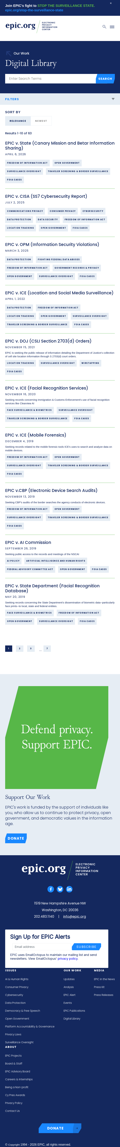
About (11, 1047)
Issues (11, 970)
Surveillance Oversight (19, 1042)
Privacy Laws (13, 1034)
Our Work (72, 970)
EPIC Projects (13, 1055)
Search (105, 79)
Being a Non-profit (16, 1087)
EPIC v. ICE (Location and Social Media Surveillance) (59, 293)
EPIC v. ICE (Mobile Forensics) (35, 435)
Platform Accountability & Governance (29, 1026)
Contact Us (12, 1111)
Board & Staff (13, 1063)
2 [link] (20, 648)
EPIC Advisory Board (17, 1071)
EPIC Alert (69, 995)
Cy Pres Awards (15, 1095)
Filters (60, 99)
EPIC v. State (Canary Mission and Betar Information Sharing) (60, 145)
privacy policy (68, 958)
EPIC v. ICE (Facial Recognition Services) (46, 388)
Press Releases (103, 995)
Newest (41, 121)
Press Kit (99, 987)
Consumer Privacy (16, 987)
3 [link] (31, 648)
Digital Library (72, 1018)
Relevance (18, 121)
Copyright (14, 1144)
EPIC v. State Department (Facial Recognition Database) (52, 588)
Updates (69, 979)
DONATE (64, 1128)
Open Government (17, 1018)
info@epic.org (74, 916)
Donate (16, 838)
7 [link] (47, 648)
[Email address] (41, 946)
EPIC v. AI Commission (28, 542)
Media (99, 970)
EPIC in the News (104, 979)
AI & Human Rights (16, 979)
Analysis (69, 987)
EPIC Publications (74, 1011)
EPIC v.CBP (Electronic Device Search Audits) (51, 490)
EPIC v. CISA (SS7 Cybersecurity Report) (46, 196)
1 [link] (8, 648)
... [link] (40, 650)
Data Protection (15, 1003)
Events (68, 1003)
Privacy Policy (13, 1103)
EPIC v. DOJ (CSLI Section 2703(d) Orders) (48, 341)
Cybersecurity (14, 995)
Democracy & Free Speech (22, 1011)
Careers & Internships (19, 1079)
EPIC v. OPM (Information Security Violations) (52, 244)
